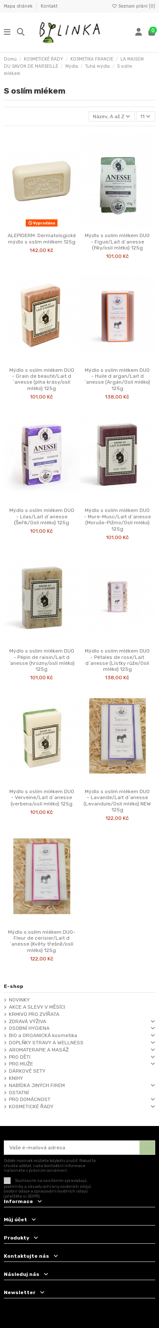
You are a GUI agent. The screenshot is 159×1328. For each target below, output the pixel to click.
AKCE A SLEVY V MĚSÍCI (37, 1007)
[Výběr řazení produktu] (112, 116)
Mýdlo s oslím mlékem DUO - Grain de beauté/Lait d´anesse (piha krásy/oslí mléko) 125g (41, 379)
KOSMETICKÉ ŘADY (31, 1106)
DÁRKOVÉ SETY (27, 1071)
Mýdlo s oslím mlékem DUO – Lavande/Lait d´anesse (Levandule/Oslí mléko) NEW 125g (117, 800)
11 (145, 116)
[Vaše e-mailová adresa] (72, 1147)
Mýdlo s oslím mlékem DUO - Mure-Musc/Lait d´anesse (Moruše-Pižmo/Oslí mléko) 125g (117, 519)
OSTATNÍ (19, 1093)
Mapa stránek (19, 6)
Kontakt (49, 6)
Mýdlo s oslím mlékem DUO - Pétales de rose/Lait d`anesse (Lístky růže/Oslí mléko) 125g (117, 660)
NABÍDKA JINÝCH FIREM (37, 1085)
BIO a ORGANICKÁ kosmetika (43, 1035)
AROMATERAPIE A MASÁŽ (39, 1050)
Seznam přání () (133, 6)
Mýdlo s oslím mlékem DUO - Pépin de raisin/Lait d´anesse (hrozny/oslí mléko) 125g (41, 660)
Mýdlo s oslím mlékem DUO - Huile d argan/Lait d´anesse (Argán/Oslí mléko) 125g (117, 379)
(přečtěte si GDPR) (22, 1196)
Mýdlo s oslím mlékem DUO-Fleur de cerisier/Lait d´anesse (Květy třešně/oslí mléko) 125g (41, 941)
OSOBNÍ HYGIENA (29, 1028)
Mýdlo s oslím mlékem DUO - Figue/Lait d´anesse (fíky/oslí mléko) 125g (117, 241)
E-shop (13, 986)
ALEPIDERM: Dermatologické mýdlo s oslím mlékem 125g (42, 238)
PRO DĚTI (20, 1057)
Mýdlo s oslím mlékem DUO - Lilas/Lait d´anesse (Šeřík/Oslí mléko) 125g (41, 516)
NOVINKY (19, 1000)
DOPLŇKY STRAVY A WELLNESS (46, 1043)
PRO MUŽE (21, 1064)
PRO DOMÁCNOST (29, 1099)
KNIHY (16, 1078)
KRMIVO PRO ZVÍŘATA (34, 1014)
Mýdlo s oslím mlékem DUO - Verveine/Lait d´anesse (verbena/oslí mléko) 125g (41, 797)
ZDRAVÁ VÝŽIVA (27, 1021)
